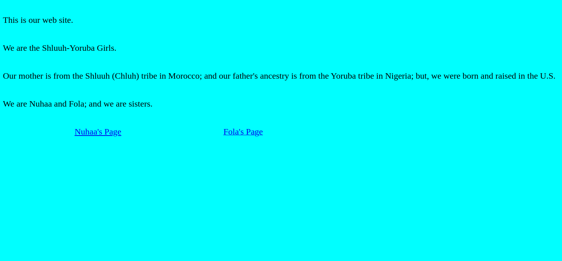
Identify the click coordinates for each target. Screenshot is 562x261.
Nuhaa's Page (98, 131)
